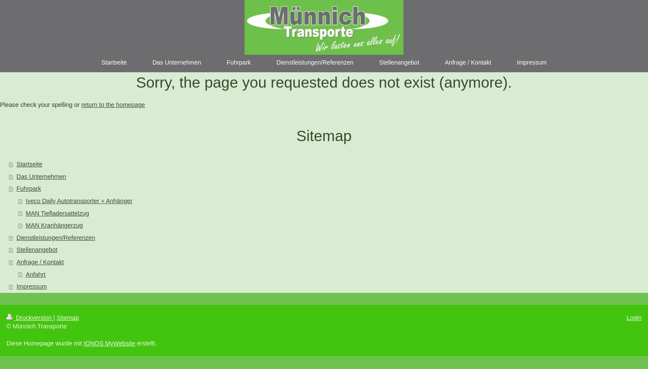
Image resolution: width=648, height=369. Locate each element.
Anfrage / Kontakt (40, 262)
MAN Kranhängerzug (54, 225)
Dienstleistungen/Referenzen (56, 237)
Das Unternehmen (41, 176)
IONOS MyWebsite (109, 343)
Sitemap (68, 317)
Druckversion (29, 317)
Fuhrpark (29, 188)
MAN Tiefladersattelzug (57, 213)
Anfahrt (35, 274)
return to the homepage (113, 104)
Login (634, 317)
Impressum (32, 286)
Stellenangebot (37, 249)
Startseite (29, 164)
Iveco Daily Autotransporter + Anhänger (79, 201)
